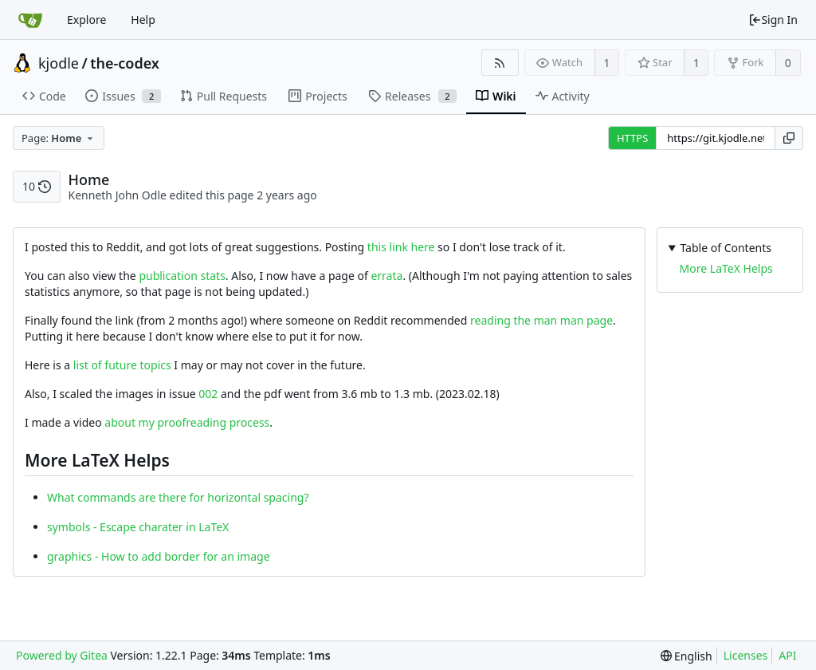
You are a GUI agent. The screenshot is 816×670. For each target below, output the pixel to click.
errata (386, 275)
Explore (86, 19)
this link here (401, 246)
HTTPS (632, 138)
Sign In (773, 19)
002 (208, 393)
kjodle (58, 63)
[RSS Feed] (500, 62)
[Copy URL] (789, 138)
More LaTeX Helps (726, 268)
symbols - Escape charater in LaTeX (138, 526)
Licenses (746, 655)
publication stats (182, 275)
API (787, 655)
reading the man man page (541, 320)
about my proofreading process (186, 422)
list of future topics (122, 364)
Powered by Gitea (62, 655)
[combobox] (58, 138)
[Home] (30, 20)
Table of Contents (725, 247)
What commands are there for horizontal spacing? (178, 497)
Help (143, 19)
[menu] (686, 656)
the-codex (124, 63)
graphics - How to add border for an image (158, 556)
